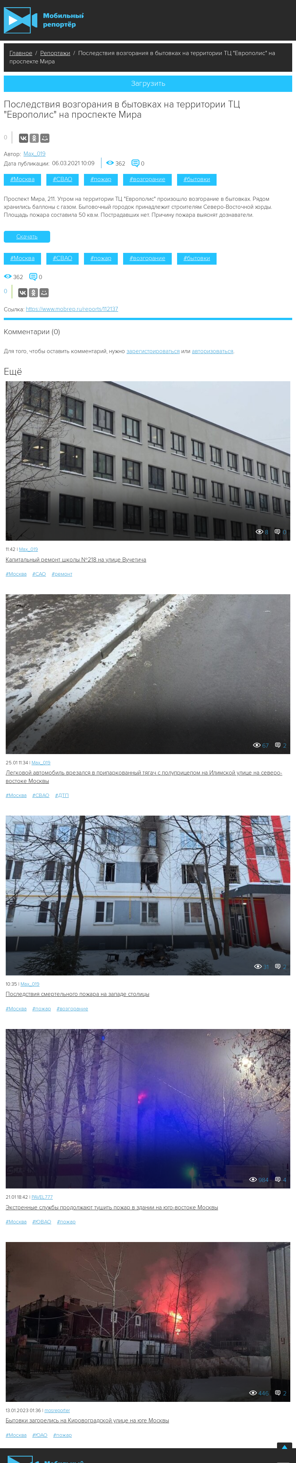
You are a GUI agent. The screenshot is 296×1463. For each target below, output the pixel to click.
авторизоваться (212, 351)
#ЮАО (39, 1435)
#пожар (100, 179)
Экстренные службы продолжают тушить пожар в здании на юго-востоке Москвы (112, 1207)
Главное (20, 53)
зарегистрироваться (153, 351)
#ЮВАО (41, 1221)
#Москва (22, 179)
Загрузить (148, 83)
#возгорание (147, 179)
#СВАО (62, 179)
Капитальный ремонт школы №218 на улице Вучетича (76, 559)
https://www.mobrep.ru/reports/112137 (72, 309)
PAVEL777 (42, 1197)
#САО (39, 574)
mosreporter (57, 1411)
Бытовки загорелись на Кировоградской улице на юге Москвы (87, 1420)
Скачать (27, 236)
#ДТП (62, 795)
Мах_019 (35, 153)
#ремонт (62, 574)
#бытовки (197, 179)
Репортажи (55, 53)
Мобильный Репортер (44, 20)
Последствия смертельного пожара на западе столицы (77, 994)
